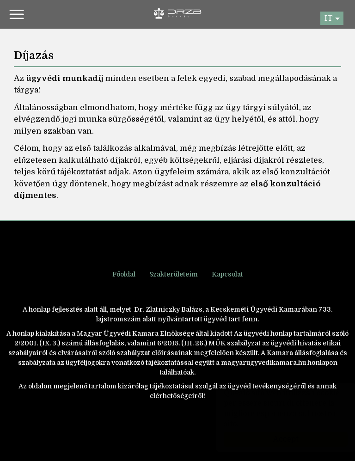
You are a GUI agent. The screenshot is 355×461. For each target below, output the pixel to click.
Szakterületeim (173, 274)
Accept (276, 439)
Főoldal (123, 274)
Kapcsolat (227, 274)
